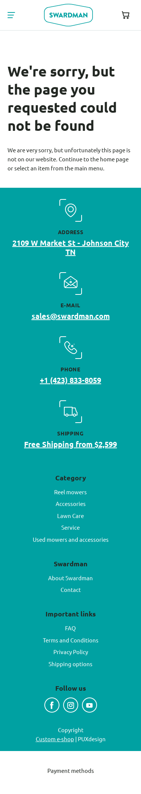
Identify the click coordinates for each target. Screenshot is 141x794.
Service (70, 527)
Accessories (71, 503)
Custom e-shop (55, 738)
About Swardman (70, 577)
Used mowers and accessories (71, 539)
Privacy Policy (70, 651)
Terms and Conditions (71, 640)
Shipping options (70, 663)
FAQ (70, 628)
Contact (71, 589)
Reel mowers (70, 491)
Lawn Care (70, 515)
